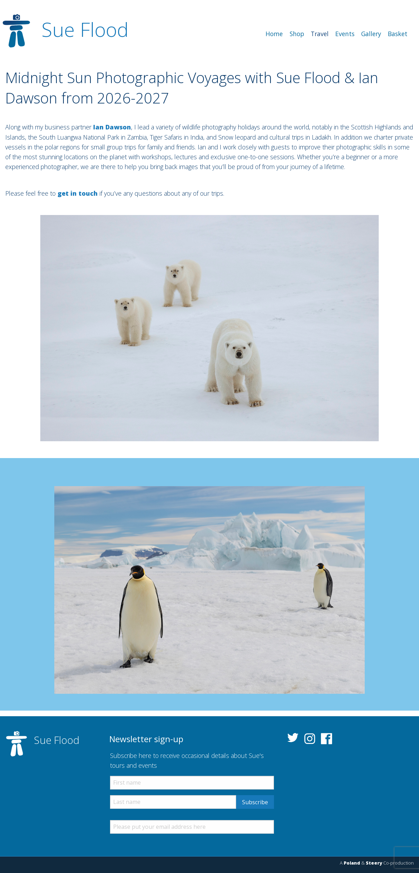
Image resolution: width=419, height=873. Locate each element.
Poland (352, 863)
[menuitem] (274, 34)
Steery (374, 863)
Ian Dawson (112, 127)
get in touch (77, 193)
